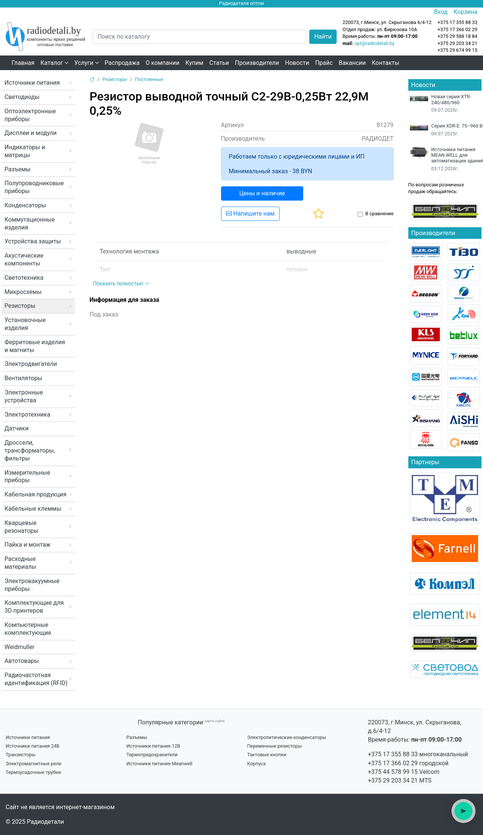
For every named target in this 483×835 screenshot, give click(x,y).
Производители (257, 62)
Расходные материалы (20, 562)
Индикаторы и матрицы (25, 151)
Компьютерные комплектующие (28, 628)
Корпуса (256, 763)
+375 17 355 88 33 (393, 754)
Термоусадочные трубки (33, 772)
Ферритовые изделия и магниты (35, 346)
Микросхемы (23, 291)
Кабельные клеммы (33, 508)
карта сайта (214, 721)
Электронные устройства (24, 396)
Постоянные (149, 79)
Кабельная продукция (35, 494)
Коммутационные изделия (30, 223)
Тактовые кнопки (266, 754)
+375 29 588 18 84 (457, 36)
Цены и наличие (262, 193)
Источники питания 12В (153, 746)
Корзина (465, 11)
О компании (162, 62)
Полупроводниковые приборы (34, 187)
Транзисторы (20, 754)
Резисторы (20, 305)
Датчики (17, 428)
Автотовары (22, 660)
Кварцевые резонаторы (21, 526)
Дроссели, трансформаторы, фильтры (30, 450)
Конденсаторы (25, 205)
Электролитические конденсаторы (286, 737)
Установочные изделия (25, 323)
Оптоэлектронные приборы (30, 115)
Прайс (324, 62)
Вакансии (352, 62)
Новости (297, 62)
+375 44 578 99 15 (393, 771)
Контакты (385, 62)
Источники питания (32, 82)
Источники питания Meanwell (159, 763)
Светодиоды (22, 96)
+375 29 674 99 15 (457, 50)
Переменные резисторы (274, 746)
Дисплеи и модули (31, 132)
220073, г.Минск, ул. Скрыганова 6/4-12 (387, 22)
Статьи (219, 62)
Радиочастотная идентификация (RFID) (36, 679)
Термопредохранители (152, 754)
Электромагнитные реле (33, 763)
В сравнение (379, 213)
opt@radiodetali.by (374, 43)
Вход (441, 11)
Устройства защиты (33, 241)
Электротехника (27, 414)
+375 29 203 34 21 (457, 43)
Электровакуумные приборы (32, 584)
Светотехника (24, 277)
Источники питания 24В (32, 746)
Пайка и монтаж (28, 544)
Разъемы (18, 169)
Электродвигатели (31, 363)
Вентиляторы (23, 378)
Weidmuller (20, 647)
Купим (194, 62)
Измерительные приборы (27, 476)
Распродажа (122, 62)
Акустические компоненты (24, 259)
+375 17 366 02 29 (393, 763)
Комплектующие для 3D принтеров (34, 606)
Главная (23, 62)
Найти (322, 36)
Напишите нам (250, 213)
